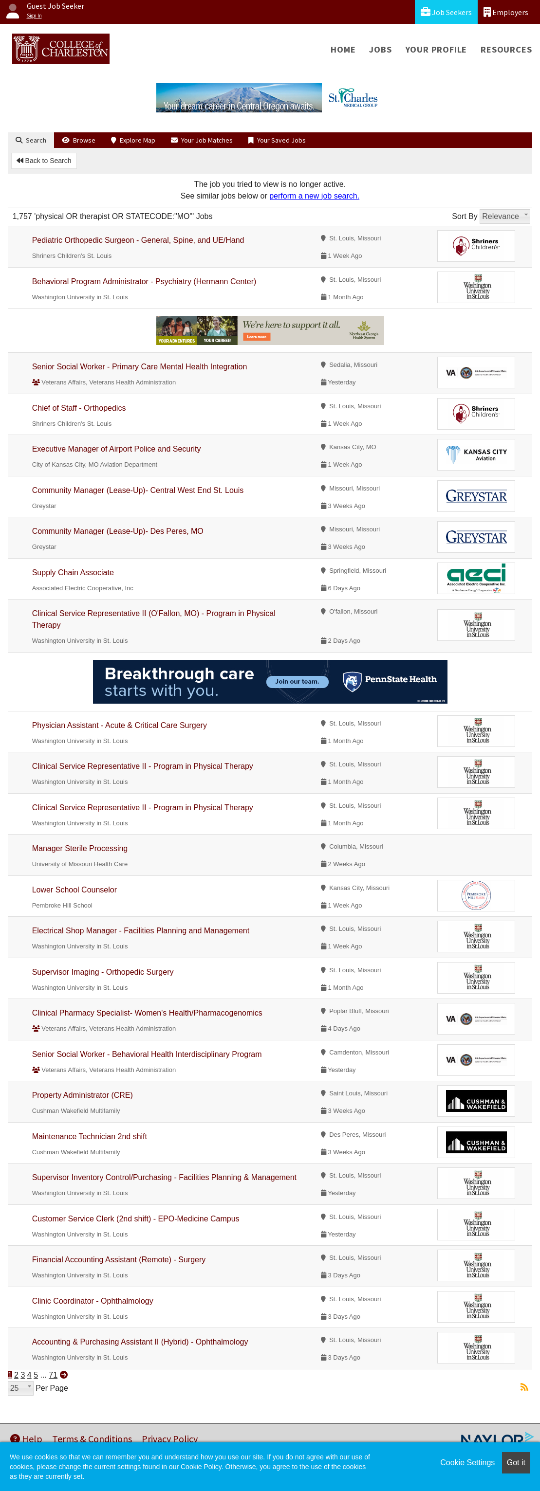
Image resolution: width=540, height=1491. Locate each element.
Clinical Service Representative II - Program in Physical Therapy (142, 766)
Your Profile (436, 49)
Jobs (380, 49)
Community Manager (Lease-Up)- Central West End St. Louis (138, 490)
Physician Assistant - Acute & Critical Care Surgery (119, 725)
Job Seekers (446, 12)
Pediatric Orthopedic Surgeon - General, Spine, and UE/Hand (138, 240)
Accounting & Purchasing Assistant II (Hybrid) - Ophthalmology (140, 1342)
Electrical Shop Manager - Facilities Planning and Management (140, 931)
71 (53, 1375)
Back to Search (44, 160)
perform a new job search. (314, 196)
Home (343, 49)
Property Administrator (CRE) (82, 1095)
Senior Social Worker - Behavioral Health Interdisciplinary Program (147, 1054)
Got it (516, 1462)
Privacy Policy (170, 1439)
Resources (506, 49)
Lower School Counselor (74, 890)
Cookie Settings (467, 1462)
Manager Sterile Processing (80, 848)
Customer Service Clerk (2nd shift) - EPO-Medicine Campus (136, 1219)
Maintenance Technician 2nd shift (89, 1136)
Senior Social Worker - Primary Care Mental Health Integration (139, 367)
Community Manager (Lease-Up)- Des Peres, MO (118, 531)
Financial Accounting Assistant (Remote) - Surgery (119, 1259)
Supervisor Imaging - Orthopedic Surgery (103, 972)
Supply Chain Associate (73, 572)
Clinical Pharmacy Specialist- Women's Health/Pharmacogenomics (147, 1013)
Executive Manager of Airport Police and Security (116, 449)
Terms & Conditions (92, 1439)
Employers (506, 12)
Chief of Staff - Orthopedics (79, 408)
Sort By (464, 216)
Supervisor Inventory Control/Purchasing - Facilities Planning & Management (164, 1177)
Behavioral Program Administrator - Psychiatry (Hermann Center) (144, 281)
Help (26, 1439)
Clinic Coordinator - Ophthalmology (92, 1301)
